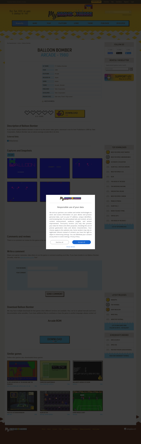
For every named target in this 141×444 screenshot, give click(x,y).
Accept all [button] (81, 242)
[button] (70, 247)
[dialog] (70, 222)
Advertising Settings (62, 234)
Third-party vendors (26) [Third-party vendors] (69, 223)
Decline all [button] (59, 242)
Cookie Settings (64, 237)
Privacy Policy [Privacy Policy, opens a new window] (75, 237)
